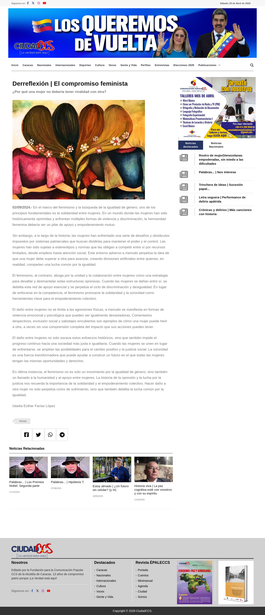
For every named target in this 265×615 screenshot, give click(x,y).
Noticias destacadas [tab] (190, 145)
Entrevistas (162, 65)
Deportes (85, 65)
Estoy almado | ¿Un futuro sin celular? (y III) (111, 488)
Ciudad (142, 591)
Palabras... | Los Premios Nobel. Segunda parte (26, 483)
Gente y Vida (128, 65)
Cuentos (143, 575)
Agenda (143, 586)
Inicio (14, 65)
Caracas (28, 65)
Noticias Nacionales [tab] (216, 145)
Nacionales (44, 65)
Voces (112, 65)
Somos (142, 596)
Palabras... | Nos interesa (217, 172)
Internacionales (65, 65)
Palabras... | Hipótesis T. (68, 482)
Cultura (100, 65)
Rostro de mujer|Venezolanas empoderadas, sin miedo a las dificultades (221, 159)
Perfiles (146, 65)
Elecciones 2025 (183, 65)
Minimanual (145, 580)
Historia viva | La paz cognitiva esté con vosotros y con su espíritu (153, 489)
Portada (143, 570)
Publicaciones (207, 65)
